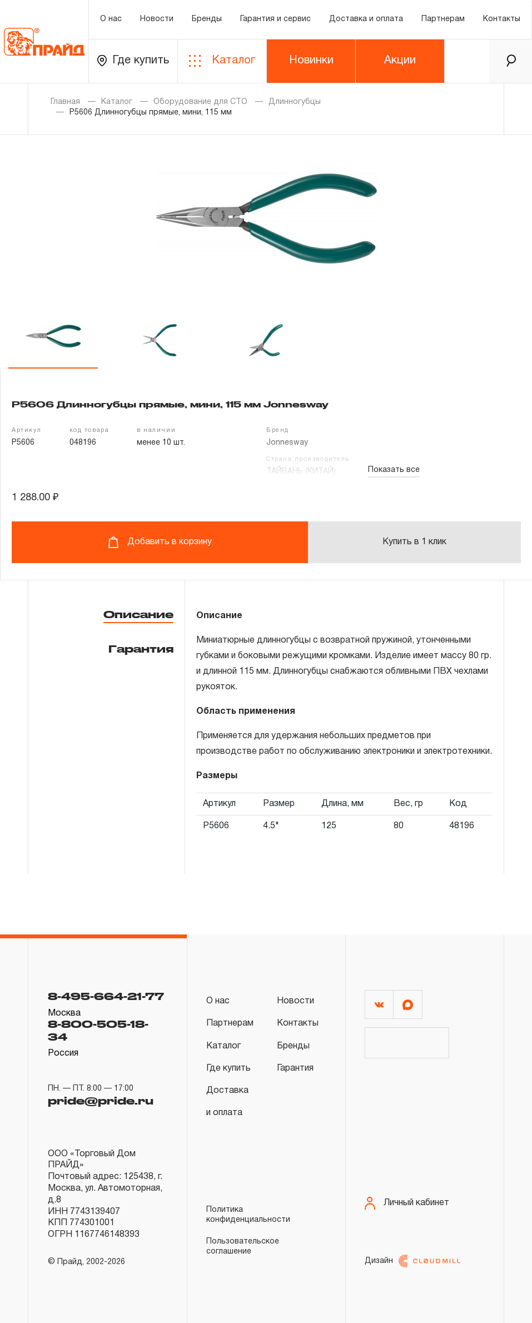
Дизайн (412, 1261)
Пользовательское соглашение (242, 1246)
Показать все (394, 470)
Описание (138, 614)
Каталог (222, 61)
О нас (111, 19)
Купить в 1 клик (414, 542)
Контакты (501, 19)
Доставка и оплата (366, 19)
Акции (400, 61)
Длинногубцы (295, 102)
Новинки (311, 61)
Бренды (207, 19)
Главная (65, 102)
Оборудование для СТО (200, 102)
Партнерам (443, 19)
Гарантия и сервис (275, 19)
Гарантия (140, 649)
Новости (156, 19)
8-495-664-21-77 (106, 996)
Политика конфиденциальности (248, 1214)
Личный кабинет (407, 1203)
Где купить (133, 61)
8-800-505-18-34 (98, 1030)
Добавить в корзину (160, 542)
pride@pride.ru (100, 1101)
